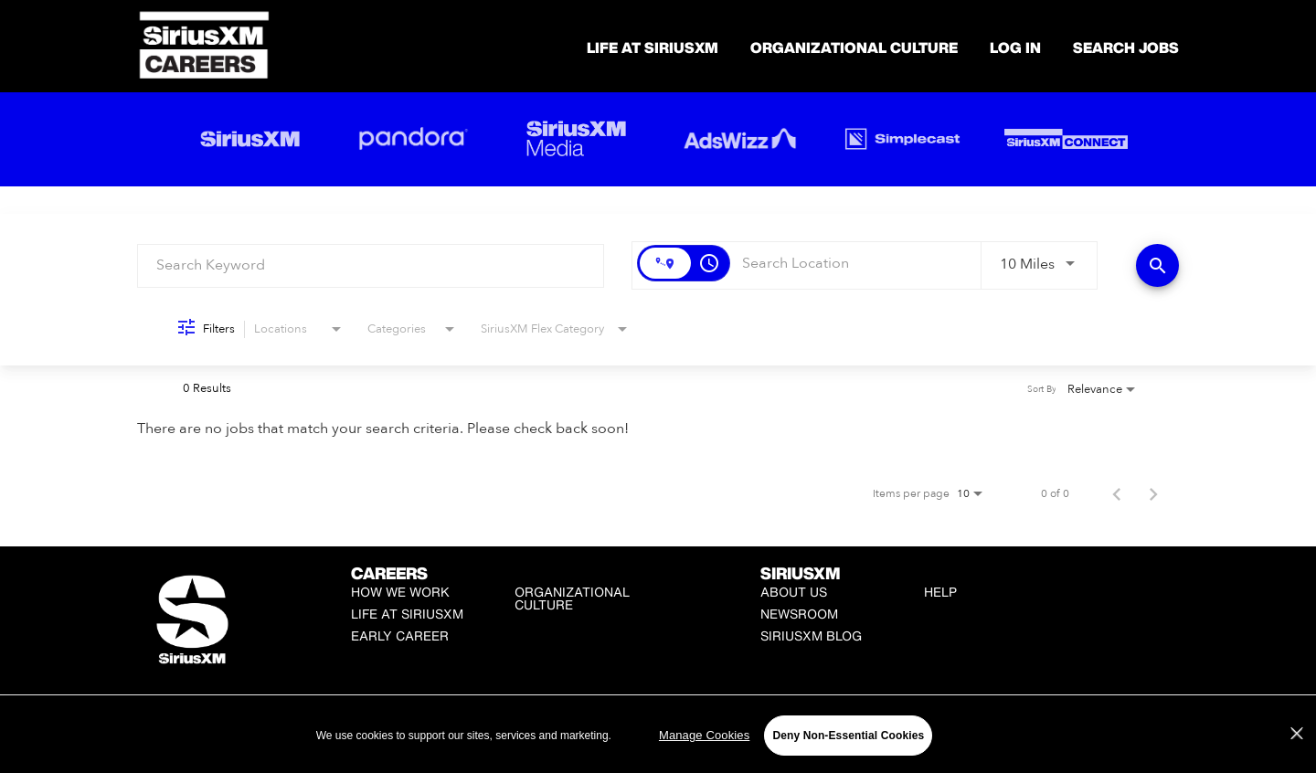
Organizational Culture (854, 47)
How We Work (400, 591)
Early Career (400, 635)
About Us (793, 591)
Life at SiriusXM (407, 613)
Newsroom (799, 613)
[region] (658, 735)
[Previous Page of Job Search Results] (1116, 493)
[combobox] (370, 265)
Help (940, 591)
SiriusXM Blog (811, 635)
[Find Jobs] (1157, 265)
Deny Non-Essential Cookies (848, 735)
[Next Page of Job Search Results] (1153, 493)
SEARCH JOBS (1126, 47)
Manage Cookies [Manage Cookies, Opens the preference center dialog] (704, 735)
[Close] (1297, 733)
